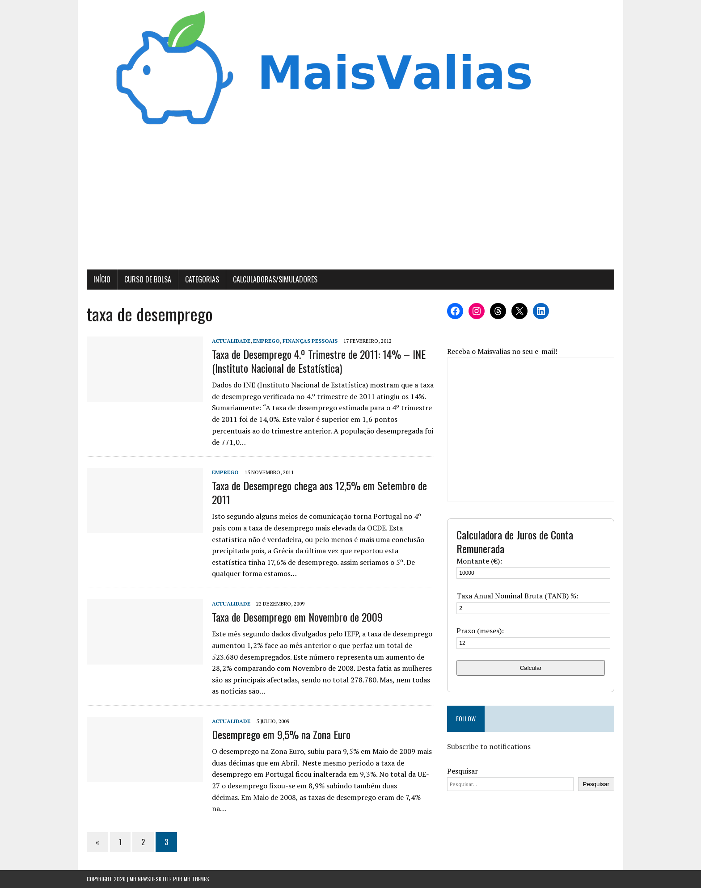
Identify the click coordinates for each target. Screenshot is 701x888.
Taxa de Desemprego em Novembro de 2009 (297, 617)
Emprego (266, 340)
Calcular (531, 668)
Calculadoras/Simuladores (275, 279)
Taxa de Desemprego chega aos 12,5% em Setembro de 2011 (319, 492)
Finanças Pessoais (310, 340)
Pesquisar (462, 771)
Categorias (202, 279)
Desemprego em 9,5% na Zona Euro (281, 734)
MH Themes (196, 879)
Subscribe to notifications (489, 746)
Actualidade (231, 340)
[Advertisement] (350, 202)
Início (101, 279)
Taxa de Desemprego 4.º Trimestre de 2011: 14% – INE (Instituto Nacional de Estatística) (319, 361)
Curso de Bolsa (147, 279)
